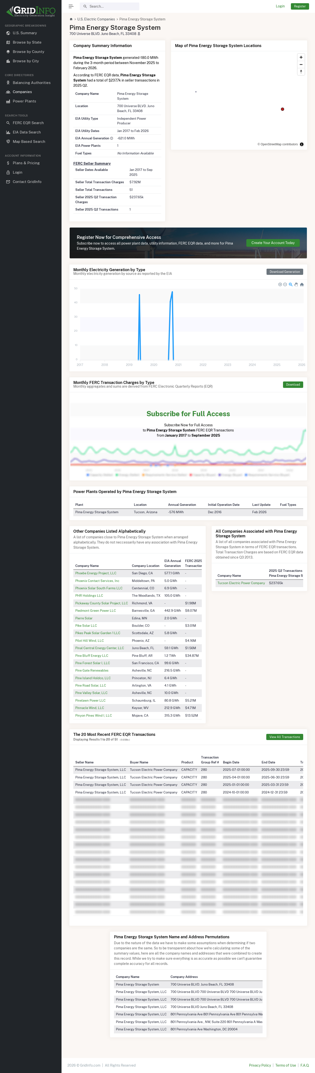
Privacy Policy (260, 1065)
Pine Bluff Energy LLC (91, 656)
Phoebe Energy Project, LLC (95, 573)
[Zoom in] (301, 57)
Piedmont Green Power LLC (95, 610)
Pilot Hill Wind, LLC (89, 641)
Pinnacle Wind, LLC (89, 708)
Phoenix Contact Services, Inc (97, 581)
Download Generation (285, 272)
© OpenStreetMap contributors (278, 144)
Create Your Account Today (273, 243)
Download (293, 384)
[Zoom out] (301, 64)
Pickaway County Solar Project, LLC (101, 603)
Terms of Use (285, 1065)
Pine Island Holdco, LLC (93, 678)
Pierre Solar (84, 618)
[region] (31, 544)
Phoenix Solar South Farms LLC (99, 588)
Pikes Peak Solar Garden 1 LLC (97, 633)
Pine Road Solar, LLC (90, 685)
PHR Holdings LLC (89, 595)
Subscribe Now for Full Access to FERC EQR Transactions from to (188, 423)
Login (280, 6)
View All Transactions (284, 737)
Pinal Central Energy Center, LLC (99, 648)
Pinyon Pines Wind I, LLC (93, 715)
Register (300, 6)
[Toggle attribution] (302, 144)
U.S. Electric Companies (96, 19)
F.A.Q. (304, 1065)
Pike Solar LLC (86, 625)
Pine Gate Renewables (92, 670)
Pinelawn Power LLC (90, 700)
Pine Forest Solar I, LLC (92, 663)
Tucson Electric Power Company (241, 583)
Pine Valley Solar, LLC (91, 693)
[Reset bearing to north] (301, 71)
